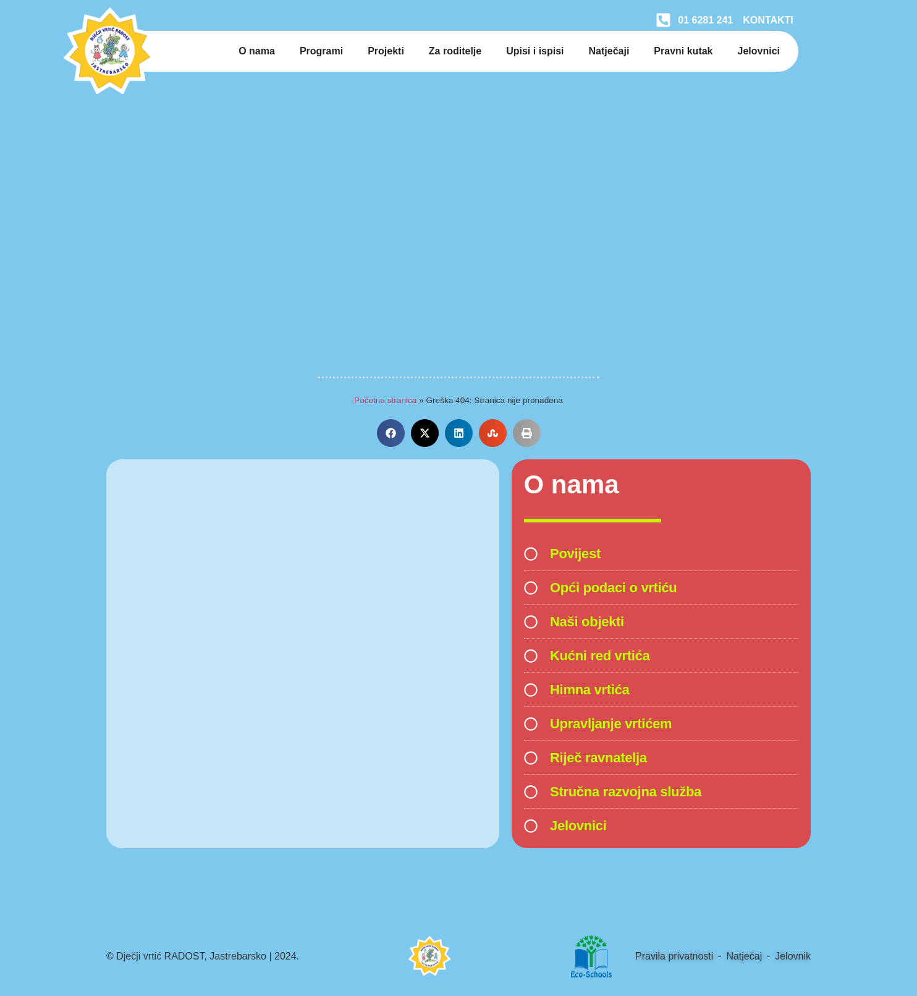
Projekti (386, 51)
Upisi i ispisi (535, 51)
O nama (257, 51)
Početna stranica (385, 400)
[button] (391, 433)
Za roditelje (455, 51)
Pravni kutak (683, 51)
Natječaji (609, 51)
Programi (321, 51)
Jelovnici (759, 51)
